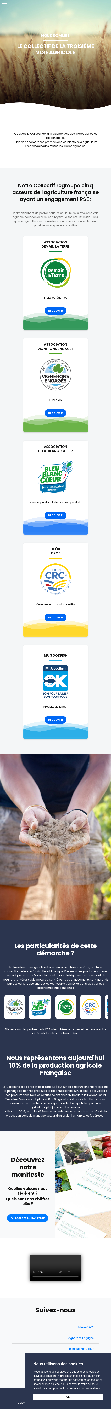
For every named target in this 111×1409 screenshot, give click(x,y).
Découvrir (55, 311)
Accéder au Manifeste (28, 1218)
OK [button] (68, 1396)
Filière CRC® (86, 1327)
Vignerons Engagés (81, 1338)
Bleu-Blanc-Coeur (81, 1349)
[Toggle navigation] (5, 5)
